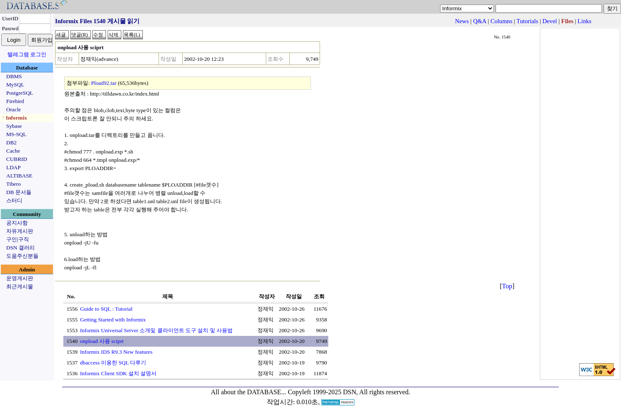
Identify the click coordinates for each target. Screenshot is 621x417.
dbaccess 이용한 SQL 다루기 (113, 362)
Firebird (15, 101)
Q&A (479, 21)
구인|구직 (17, 239)
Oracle (13, 109)
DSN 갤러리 (20, 247)
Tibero (13, 184)
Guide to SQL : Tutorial (106, 309)
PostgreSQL (19, 93)
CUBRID (16, 159)
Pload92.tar (103, 83)
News (462, 21)
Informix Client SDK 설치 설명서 (118, 373)
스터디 (14, 200)
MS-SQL (16, 134)
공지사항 (17, 223)
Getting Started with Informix (113, 319)
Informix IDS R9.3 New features (116, 352)
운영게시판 (19, 278)
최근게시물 (19, 286)
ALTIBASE (19, 176)
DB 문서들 (18, 192)
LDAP (13, 167)
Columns (502, 21)
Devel (549, 21)
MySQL (15, 84)
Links (584, 21)
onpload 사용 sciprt (101, 341)
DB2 (11, 142)
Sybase (14, 126)
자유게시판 (19, 231)
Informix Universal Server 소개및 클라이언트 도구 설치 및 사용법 (156, 330)
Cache (13, 151)
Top (507, 286)
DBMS (14, 76)
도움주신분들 (22, 256)
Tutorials (527, 21)
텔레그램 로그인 (26, 54)
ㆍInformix (13, 118)
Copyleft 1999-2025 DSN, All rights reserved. (349, 391)
